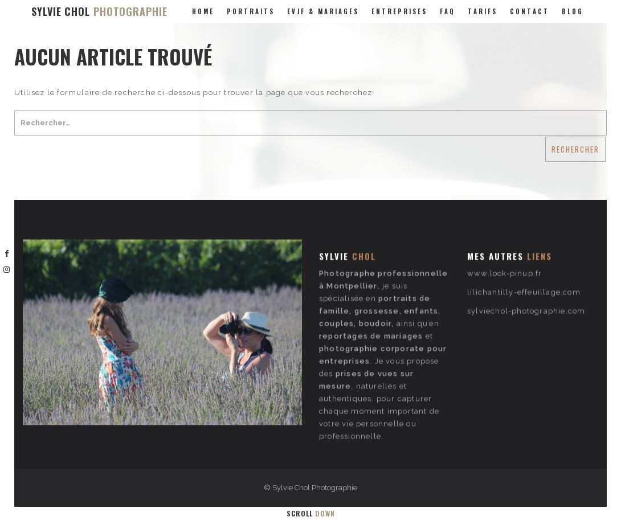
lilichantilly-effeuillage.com (524, 266)
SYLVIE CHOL (99, 11)
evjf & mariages (323, 11)
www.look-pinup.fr (504, 248)
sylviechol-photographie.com (526, 285)
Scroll (311, 513)
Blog (572, 11)
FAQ (447, 11)
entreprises (399, 11)
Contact (529, 11)
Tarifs (482, 11)
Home (203, 11)
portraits (251, 11)
